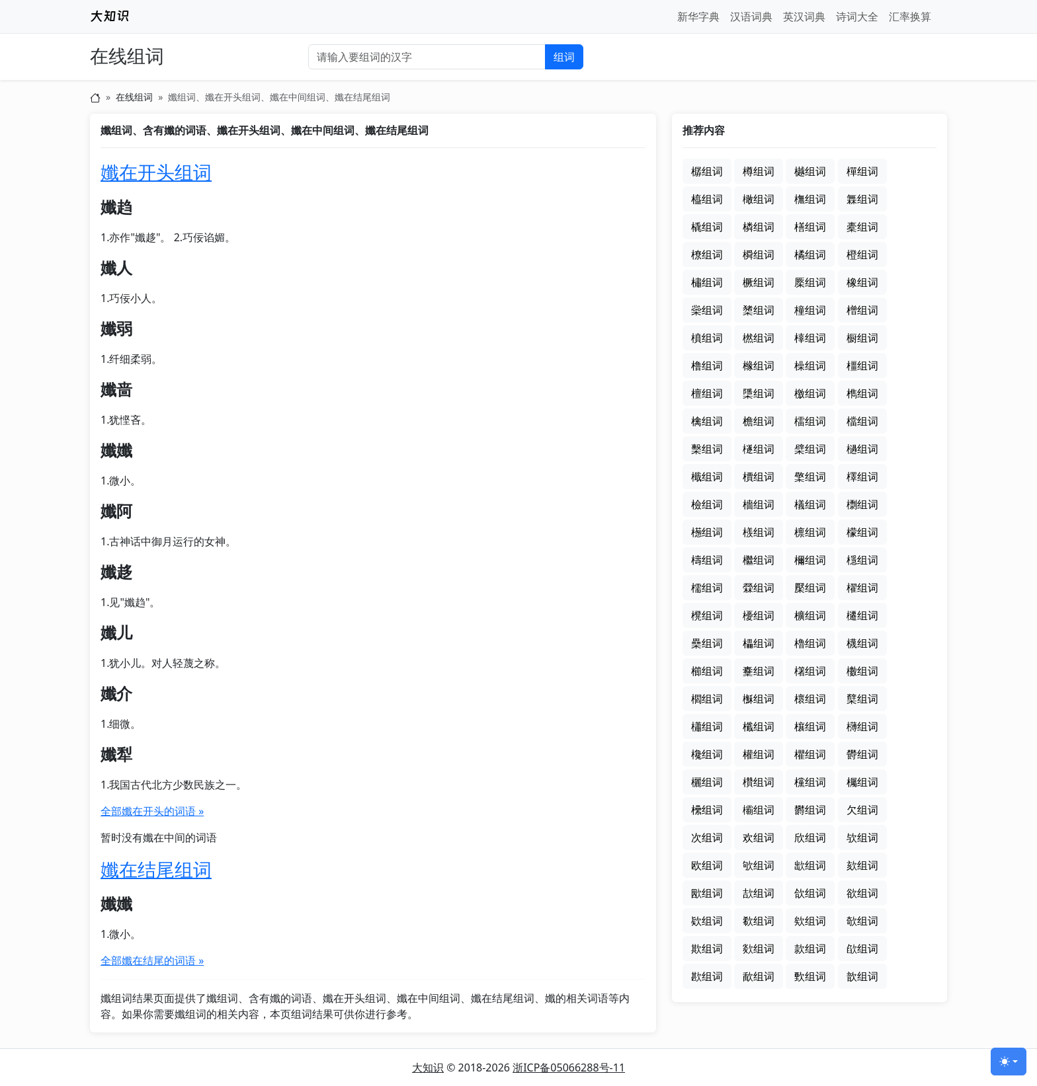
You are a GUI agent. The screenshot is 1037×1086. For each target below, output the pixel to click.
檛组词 (862, 449)
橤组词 (707, 310)
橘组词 (810, 254)
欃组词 (707, 754)
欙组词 (707, 809)
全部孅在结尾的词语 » (152, 960)
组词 (564, 57)
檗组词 (810, 449)
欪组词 (810, 865)
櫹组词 (707, 726)
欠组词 (862, 809)
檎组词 (707, 421)
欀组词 (810, 726)
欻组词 (758, 948)
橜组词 (810, 282)
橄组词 (758, 199)
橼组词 (758, 365)
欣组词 (810, 837)
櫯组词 (758, 698)
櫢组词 (862, 671)
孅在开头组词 (156, 171)
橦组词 (810, 310)
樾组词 (810, 171)
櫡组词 (810, 671)
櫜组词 (758, 671)
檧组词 (707, 532)
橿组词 (862, 365)
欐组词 (707, 782)
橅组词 (810, 199)
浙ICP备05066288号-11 (569, 1067)
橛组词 (758, 282)
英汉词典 (804, 16)
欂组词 (862, 726)
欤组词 (862, 837)
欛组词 (758, 809)
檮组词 (707, 560)
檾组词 (758, 587)
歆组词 (862, 976)
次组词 (707, 837)
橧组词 (862, 310)
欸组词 (810, 920)
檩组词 (810, 532)
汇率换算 (910, 16)
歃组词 (758, 976)
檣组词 (758, 504)
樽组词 (758, 171)
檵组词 (758, 560)
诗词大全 (857, 16)
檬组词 (862, 532)
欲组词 (862, 893)
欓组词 (810, 782)
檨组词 (758, 532)
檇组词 (862, 393)
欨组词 (758, 865)
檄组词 (810, 393)
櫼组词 (758, 726)
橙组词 (862, 254)
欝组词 (810, 809)
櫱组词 (862, 698)
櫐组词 (707, 643)
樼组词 (707, 171)
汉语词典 (751, 16)
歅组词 (810, 976)
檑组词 (810, 421)
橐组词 (862, 226)
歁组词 (707, 976)
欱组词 (810, 893)
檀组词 (707, 393)
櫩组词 (707, 698)
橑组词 (707, 254)
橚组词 (707, 282)
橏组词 (810, 226)
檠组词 (810, 476)
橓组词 (758, 254)
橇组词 (707, 226)
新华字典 (698, 16)
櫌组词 (758, 615)
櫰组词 (810, 698)
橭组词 (810, 337)
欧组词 (707, 865)
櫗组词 (862, 643)
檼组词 (862, 560)
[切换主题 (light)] (1008, 1061)
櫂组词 (862, 587)
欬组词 (862, 865)
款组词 (810, 948)
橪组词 (758, 337)
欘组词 (862, 782)
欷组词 (758, 920)
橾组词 (810, 365)
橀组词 (707, 199)
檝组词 (707, 476)
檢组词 (707, 504)
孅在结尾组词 (156, 869)
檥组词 (810, 504)
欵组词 (707, 920)
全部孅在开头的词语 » (152, 811)
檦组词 (862, 504)
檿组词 (810, 587)
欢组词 (758, 837)
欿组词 (862, 948)
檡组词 (862, 476)
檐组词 (758, 421)
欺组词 (707, 948)
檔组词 (862, 421)
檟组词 (758, 476)
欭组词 (707, 893)
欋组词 (810, 754)
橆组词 (862, 199)
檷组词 (810, 560)
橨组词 (707, 337)
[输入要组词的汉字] (427, 56)
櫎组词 (810, 615)
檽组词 (707, 587)
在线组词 (127, 56)
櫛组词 (707, 671)
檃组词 (758, 393)
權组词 (758, 754)
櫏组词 (862, 615)
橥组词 (758, 310)
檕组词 (707, 449)
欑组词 (758, 782)
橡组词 (862, 282)
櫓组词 (810, 643)
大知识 (428, 1067)
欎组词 (862, 754)
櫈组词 (707, 615)
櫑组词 (758, 643)
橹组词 (707, 365)
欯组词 (758, 893)
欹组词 (862, 920)
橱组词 (862, 337)
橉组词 (758, 226)
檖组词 (758, 449)
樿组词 (862, 171)
